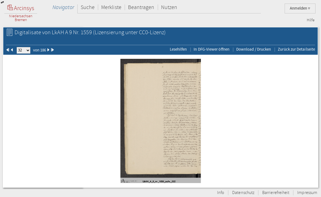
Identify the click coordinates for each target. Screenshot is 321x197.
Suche (88, 7)
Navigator (63, 7)
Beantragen (141, 7)
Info (220, 192)
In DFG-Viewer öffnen (211, 49)
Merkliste (111, 7)
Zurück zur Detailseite (296, 49)
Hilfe (310, 20)
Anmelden (300, 8)
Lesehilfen (178, 49)
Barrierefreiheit (275, 192)
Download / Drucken (253, 49)
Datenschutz (243, 192)
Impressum (307, 192)
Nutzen (169, 7)
